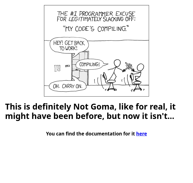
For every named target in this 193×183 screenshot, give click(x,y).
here (141, 133)
